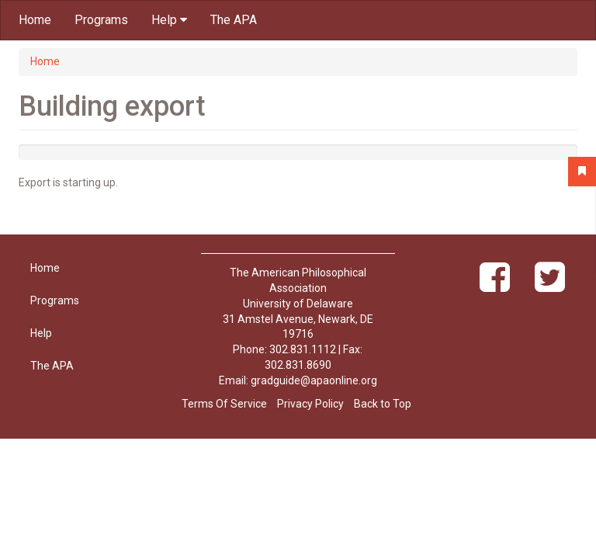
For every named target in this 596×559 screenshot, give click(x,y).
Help (169, 19)
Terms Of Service (224, 404)
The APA (233, 19)
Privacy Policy (310, 404)
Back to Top (382, 404)
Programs (101, 19)
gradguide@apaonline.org (314, 380)
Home (35, 19)
